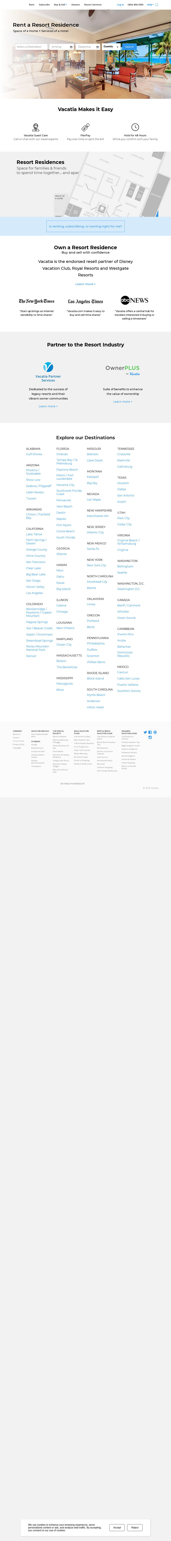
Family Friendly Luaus (83, 764)
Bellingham (125, 566)
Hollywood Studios (129, 752)
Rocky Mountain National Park (37, 648)
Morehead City (97, 581)
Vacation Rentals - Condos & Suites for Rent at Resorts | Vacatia (19, 4)
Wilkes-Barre (96, 662)
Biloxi (60, 690)
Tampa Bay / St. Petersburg (67, 461)
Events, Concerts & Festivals (105, 752)
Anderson (93, 701)
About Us (16, 734)
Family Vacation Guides (37, 756)
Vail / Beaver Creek (39, 628)
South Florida (65, 537)
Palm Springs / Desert (36, 541)
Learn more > (85, 284)
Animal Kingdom (128, 756)
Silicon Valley (35, 587)
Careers (16, 737)
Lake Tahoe (34, 534)
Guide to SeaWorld (129, 749)
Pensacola (63, 500)
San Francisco (35, 562)
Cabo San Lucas (128, 678)
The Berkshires (66, 667)
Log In (120, 4)
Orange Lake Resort (61, 760)
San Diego (33, 580)
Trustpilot (100, 785)
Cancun (122, 672)
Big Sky (92, 483)
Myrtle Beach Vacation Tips (106, 743)
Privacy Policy (18, 744)
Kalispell (93, 477)
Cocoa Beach (65, 531)
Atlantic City (95, 532)
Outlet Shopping (128, 763)
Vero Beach (64, 506)
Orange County (36, 549)
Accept (117, 1527)
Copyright (17, 748)
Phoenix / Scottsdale (33, 472)
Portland (93, 621)
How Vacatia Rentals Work (39, 735)
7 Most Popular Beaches (84, 743)
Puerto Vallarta (127, 684)
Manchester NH (98, 516)
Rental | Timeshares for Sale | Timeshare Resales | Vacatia (150, 784)
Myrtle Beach (96, 695)
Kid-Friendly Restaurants (107, 771)
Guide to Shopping (81, 760)
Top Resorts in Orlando (127, 737)
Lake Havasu (35, 492)
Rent (31, 4)
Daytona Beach (67, 469)
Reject (134, 1527)
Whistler (123, 611)
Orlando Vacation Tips (130, 742)
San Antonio (125, 495)
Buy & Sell (60, 4)
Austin (121, 501)
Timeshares (36, 766)
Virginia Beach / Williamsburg (128, 542)
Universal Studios (128, 759)
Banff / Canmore (128, 605)
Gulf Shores (34, 454)
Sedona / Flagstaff (38, 486)
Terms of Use (18, 741)
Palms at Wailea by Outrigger (60, 741)
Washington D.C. (128, 589)
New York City (96, 565)
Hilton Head (95, 707)
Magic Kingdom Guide (130, 745)
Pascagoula (64, 683)
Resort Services (93, 4)
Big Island (63, 589)
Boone (91, 588)
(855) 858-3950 (135, 4)
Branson (92, 454)
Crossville (123, 454)
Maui (59, 570)
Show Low (33, 480)
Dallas (121, 489)
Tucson (31, 498)
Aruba (121, 640)
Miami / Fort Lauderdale (64, 477)
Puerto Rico (125, 634)
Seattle (122, 572)
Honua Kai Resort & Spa (61, 746)
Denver (31, 656)
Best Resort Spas (81, 757)
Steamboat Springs (39, 640)
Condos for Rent (38, 751)
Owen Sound (126, 618)
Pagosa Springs (37, 622)
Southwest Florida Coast (69, 492)
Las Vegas (94, 499)
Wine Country (35, 556)
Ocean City (64, 644)
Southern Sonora (129, 691)
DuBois (92, 649)
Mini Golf (101, 764)
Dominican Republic (125, 654)
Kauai (60, 583)
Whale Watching (80, 753)
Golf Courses (102, 757)
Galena (61, 605)
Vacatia (34, 744)
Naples (61, 519)
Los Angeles (34, 593)
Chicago (62, 611)
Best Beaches (102, 748)
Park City (123, 518)
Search (129, 46)
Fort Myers (63, 525)
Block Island (95, 678)
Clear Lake (33, 568)
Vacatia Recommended (37, 761)
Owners (75, 4)
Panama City (65, 485)
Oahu (60, 576)
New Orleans (65, 628)
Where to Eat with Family (128, 767)
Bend (90, 627)
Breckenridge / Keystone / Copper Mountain (39, 612)
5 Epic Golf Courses (82, 750)
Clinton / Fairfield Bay (38, 516)
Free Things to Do (81, 747)
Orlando (62, 454)
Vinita (91, 604)
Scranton (93, 656)
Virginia (122, 550)
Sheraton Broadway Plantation (61, 756)
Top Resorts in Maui (82, 736)
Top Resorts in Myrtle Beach (106, 737)
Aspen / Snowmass (39, 634)
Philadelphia (96, 643)
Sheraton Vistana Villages (60, 765)
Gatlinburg (124, 466)
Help (150, 4)
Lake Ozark (95, 460)
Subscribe (44, 4)
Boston (61, 661)
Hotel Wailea (58, 751)
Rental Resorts (37, 748)
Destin (61, 512)
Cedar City (124, 524)
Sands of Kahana (59, 736)
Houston (123, 483)
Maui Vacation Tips (81, 740)
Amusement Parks (104, 760)
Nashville (123, 460)
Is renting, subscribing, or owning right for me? (85, 226)
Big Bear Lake (35, 574)
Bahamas (124, 646)
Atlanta (61, 554)
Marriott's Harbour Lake (60, 770)
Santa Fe (93, 549)
